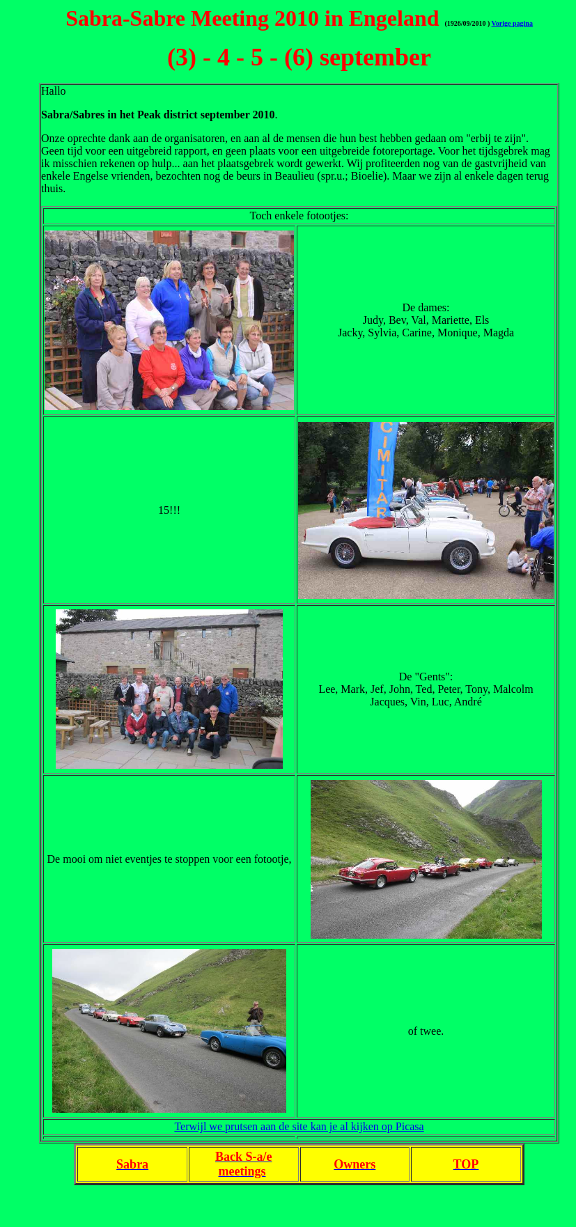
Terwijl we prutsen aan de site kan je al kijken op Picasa (298, 1126)
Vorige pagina (512, 23)
